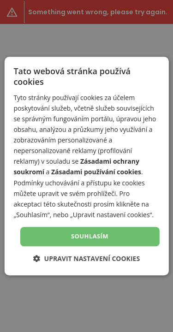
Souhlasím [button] (89, 236)
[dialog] (86, 166)
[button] (86, 258)
